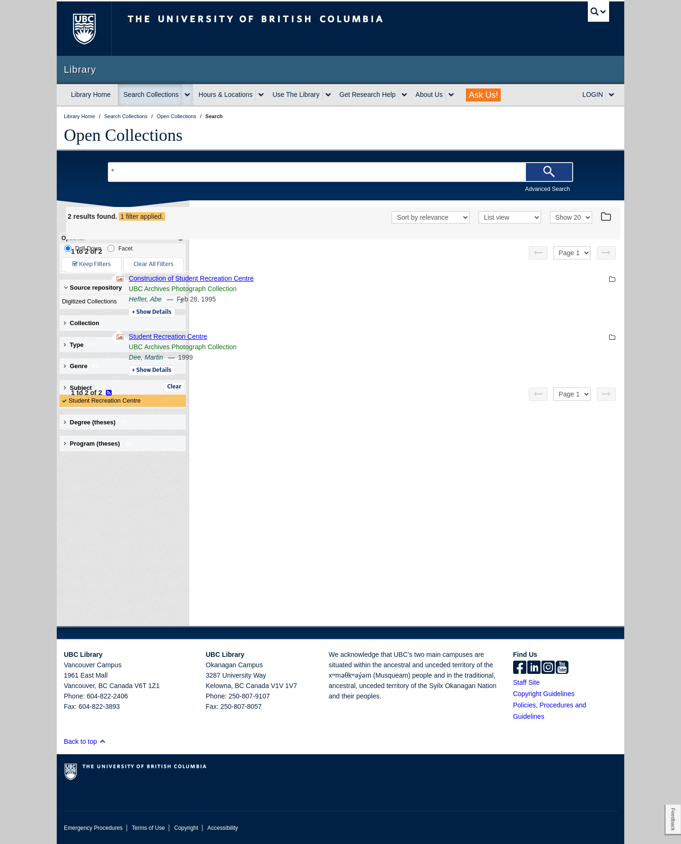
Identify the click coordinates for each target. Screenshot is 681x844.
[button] (102, 741)
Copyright (186, 828)
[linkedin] (534, 668)
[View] (510, 217)
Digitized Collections (120, 301)
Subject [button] (85, 387)
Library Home (91, 94)
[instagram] (548, 668)
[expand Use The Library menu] (328, 95)
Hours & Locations (226, 94)
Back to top (85, 741)
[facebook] (519, 668)
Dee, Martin (275, 357)
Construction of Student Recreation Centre (320, 278)
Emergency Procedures (93, 828)
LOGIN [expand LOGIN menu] (592, 94)
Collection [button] (81, 323)
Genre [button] (82, 366)
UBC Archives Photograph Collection (312, 289)
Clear (174, 387)
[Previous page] (538, 252)
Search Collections (151, 94)
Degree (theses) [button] (97, 422)
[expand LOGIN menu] (611, 95)
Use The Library (295, 94)
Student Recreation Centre (104, 400)
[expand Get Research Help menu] (404, 95)
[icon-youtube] (562, 668)
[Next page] (606, 252)
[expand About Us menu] (451, 95)
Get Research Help (368, 94)
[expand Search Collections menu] (187, 95)
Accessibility (222, 828)
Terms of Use (148, 828)
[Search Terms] (340, 172)
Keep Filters (91, 264)
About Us (429, 94)
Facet (119, 248)
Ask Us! (483, 95)
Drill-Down (82, 248)
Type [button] (80, 344)
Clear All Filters (154, 264)
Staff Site (526, 682)
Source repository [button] (93, 287)
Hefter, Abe (274, 299)
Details (281, 312)
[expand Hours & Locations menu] (261, 95)
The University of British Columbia (84, 28)
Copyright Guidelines (544, 694)
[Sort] (431, 217)
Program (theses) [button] (99, 443)
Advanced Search (547, 189)
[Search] (549, 172)
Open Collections (123, 135)
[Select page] (572, 252)
